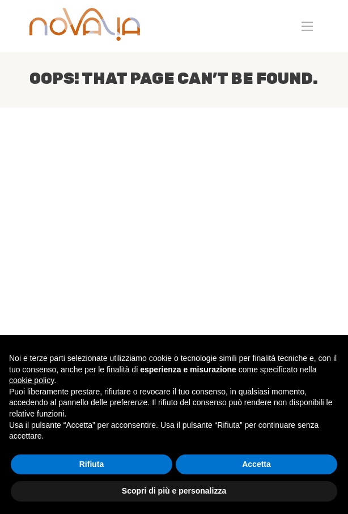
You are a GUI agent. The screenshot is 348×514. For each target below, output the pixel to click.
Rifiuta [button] (91, 464)
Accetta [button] (256, 464)
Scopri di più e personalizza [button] (174, 490)
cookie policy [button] (31, 380)
